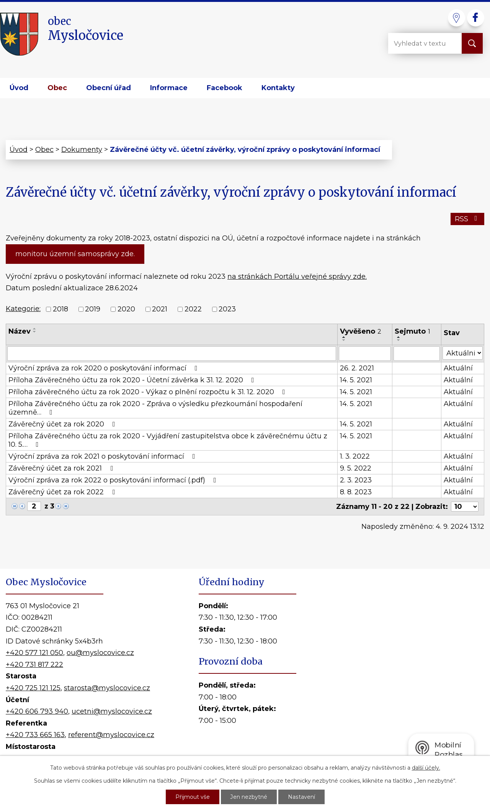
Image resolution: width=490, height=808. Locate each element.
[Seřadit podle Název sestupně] (35, 331)
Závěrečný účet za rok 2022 (63, 492)
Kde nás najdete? (397, 675)
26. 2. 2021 (357, 368)
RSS (467, 219)
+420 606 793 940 (37, 711)
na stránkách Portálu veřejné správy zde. (297, 276)
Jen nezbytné (248, 796)
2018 (60, 309)
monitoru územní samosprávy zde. (75, 254)
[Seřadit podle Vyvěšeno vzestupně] (344, 337)
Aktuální (458, 368)
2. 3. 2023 (356, 480)
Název (19, 331)
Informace (169, 88)
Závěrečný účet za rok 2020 (63, 424)
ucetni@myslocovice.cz (112, 711)
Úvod (19, 88)
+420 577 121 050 (34, 652)
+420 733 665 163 (35, 735)
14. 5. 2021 (356, 380)
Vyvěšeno (360, 331)
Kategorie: (23, 308)
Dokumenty (81, 149)
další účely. (426, 767)
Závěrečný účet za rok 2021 (62, 468)
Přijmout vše (192, 796)
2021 (159, 309)
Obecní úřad (108, 88)
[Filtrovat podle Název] (171, 353)
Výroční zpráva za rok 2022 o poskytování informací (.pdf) (113, 480)
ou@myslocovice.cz (100, 652)
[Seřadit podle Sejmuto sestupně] (399, 340)
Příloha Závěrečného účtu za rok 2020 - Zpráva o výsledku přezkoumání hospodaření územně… (155, 408)
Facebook (224, 88)
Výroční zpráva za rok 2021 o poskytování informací (103, 456)
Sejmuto (412, 331)
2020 (126, 309)
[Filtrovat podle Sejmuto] (417, 353)
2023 (227, 309)
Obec (57, 88)
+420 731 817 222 (34, 664)
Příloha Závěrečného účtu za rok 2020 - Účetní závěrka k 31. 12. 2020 (132, 380)
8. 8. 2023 (356, 492)
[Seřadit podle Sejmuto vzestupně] (399, 337)
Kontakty (278, 88)
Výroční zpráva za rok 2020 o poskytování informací (104, 368)
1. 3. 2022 (355, 456)
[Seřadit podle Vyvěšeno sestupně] (344, 340)
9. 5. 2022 (355, 468)
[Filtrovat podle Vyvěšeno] (365, 353)
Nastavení (301, 796)
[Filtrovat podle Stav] (463, 353)
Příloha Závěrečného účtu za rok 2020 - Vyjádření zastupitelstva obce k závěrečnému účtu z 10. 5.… (167, 440)
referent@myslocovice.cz (111, 735)
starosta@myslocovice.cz (107, 688)
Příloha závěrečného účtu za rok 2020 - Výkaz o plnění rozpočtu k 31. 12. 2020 (148, 392)
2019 (92, 309)
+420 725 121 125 (33, 688)
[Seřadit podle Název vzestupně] (35, 328)
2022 (193, 309)
